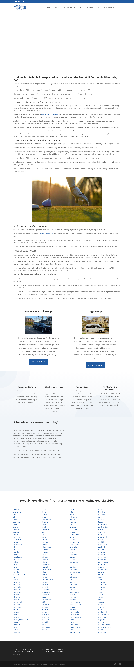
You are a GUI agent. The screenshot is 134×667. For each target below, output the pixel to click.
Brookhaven (17, 557)
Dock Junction (46, 520)
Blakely (15, 547)
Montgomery (74, 585)
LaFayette (73, 527)
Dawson (44, 514)
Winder (100, 630)
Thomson (101, 587)
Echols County (47, 547)
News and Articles (110, 7)
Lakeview (73, 532)
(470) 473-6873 (19, 2)
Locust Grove (74, 545)
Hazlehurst (45, 617)
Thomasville (102, 585)
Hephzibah (45, 620)
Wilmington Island (104, 627)
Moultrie (73, 590)
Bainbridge (17, 537)
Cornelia (16, 617)
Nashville (73, 595)
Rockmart (101, 514)
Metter (72, 575)
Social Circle (102, 545)
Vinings (100, 610)
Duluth (44, 534)
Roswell (101, 522)
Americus (16, 522)
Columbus (17, 605)
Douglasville (46, 527)
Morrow (72, 587)
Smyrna (101, 540)
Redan (72, 630)
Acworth (16, 509)
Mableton (73, 555)
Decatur (44, 517)
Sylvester (101, 577)
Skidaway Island (103, 537)
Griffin (44, 602)
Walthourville (103, 612)
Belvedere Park (18, 545)
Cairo (15, 567)
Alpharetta (17, 520)
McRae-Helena (75, 572)
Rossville (101, 520)
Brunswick (17, 559)
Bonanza (16, 550)
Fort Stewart (46, 582)
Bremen (16, 555)
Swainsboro (102, 575)
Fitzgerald (45, 567)
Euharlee (45, 552)
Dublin (44, 532)
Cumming (16, 625)
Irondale (45, 630)
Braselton (16, 552)
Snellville (101, 542)
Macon (72, 557)
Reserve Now (39, 362)
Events (99, 7)
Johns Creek (74, 517)
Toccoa (100, 592)
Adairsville (17, 512)
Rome (100, 517)
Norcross (73, 600)
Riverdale (101, 512)
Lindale (72, 540)
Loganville (73, 547)
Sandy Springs (103, 527)
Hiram (44, 625)
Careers (62, 664)
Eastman (45, 542)
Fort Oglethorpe (47, 580)
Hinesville (45, 622)
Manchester (74, 562)
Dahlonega (17, 632)
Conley (15, 610)
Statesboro (102, 557)
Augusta (16, 532)
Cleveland (16, 597)
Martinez (73, 567)
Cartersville (17, 582)
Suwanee (101, 572)
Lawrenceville (74, 534)
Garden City (46, 590)
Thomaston (102, 582)
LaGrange (73, 530)
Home (48, 7)
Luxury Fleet (67, 7)
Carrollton (16, 580)
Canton (15, 577)
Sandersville (102, 524)
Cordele (16, 615)
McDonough (74, 570)
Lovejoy (72, 550)
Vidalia (100, 605)
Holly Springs (46, 627)
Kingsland (73, 524)
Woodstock (102, 632)
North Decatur (75, 602)
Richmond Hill (75, 632)
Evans (44, 555)
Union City (101, 600)
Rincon (100, 509)
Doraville (45, 522)
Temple (100, 580)
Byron (15, 565)
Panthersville (74, 612)
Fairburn (45, 559)
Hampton (45, 607)
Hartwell (45, 612)
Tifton (100, 590)
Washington (102, 617)
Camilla (16, 572)
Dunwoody (45, 537)
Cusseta (16, 627)
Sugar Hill (101, 567)
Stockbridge (102, 559)
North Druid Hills (76, 605)
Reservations (89, 7)
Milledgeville (74, 577)
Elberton (45, 550)
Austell (15, 534)
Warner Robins (103, 615)
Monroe (72, 582)
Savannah (101, 530)
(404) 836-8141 (58, 652)
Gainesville (45, 587)
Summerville (102, 570)
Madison (73, 559)
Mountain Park (75, 592)
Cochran (16, 600)
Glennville (45, 595)
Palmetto (73, 610)
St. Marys (101, 552)
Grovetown (45, 605)
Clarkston (16, 595)
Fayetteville (46, 565)
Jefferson (73, 512)
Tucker (100, 595)
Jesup (72, 514)
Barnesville (17, 540)
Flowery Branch (47, 570)
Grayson (44, 597)
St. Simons (102, 555)
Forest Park (45, 575)
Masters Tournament (49, 114)
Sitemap (44, 664)
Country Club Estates (20, 620)
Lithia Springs (75, 542)
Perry (72, 620)
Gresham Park (47, 600)
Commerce (17, 607)
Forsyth (44, 577)
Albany (15, 517)
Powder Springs (75, 627)
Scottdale (101, 532)
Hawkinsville (46, 615)
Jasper (72, 509)
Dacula (15, 630)
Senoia (100, 534)
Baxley (15, 542)
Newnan (73, 597)
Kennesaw (73, 522)
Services (56, 7)
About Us (77, 7)
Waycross (101, 620)
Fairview (44, 562)
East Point (45, 540)
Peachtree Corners (76, 617)
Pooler (72, 622)
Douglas (44, 524)
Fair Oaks (45, 557)
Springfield (102, 550)
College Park (17, 602)
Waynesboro (102, 622)
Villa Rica (101, 607)
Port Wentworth (75, 625)
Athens (15, 524)
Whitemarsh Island (104, 625)
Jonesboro (73, 520)
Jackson (44, 632)
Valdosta (101, 602)
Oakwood (73, 607)
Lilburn (72, 537)
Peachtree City (75, 615)
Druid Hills (45, 530)
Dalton (44, 512)
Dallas (44, 509)
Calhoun (16, 570)
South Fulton (102, 547)
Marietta (73, 565)
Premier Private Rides (45, 234)
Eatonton (45, 545)
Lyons (72, 552)
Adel (15, 514)
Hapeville (45, 610)
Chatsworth (17, 592)
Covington (16, 622)
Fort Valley (45, 585)
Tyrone (100, 597)
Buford (15, 562)
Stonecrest (102, 565)
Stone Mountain (103, 562)
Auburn (16, 530)
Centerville (17, 587)
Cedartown (17, 585)
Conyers (16, 612)
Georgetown (46, 592)
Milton (72, 580)
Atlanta (15, 527)
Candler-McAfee (19, 575)
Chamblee (17, 590)
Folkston (44, 572)
